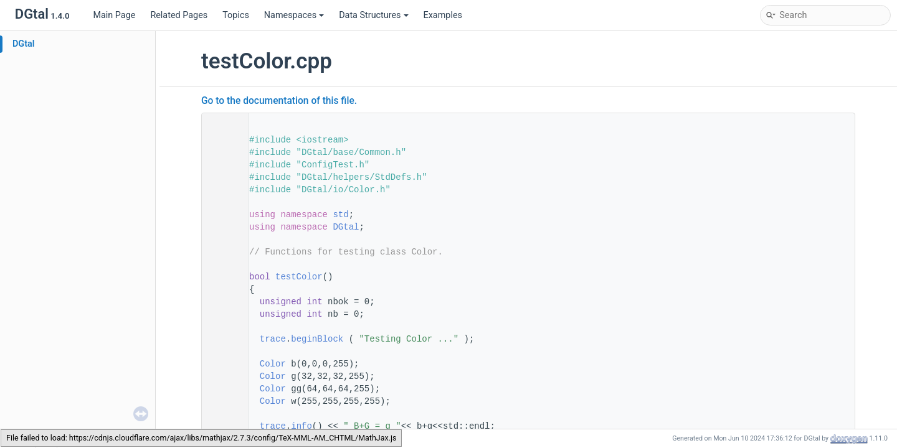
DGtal (23, 44)
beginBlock (317, 339)
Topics (235, 15)
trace (273, 339)
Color (273, 364)
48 (221, 277)
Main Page (114, 15)
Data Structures (373, 15)
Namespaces (294, 15)
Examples (443, 15)
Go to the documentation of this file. (279, 100)
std (340, 215)
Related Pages (178, 15)
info (301, 426)
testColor (299, 277)
